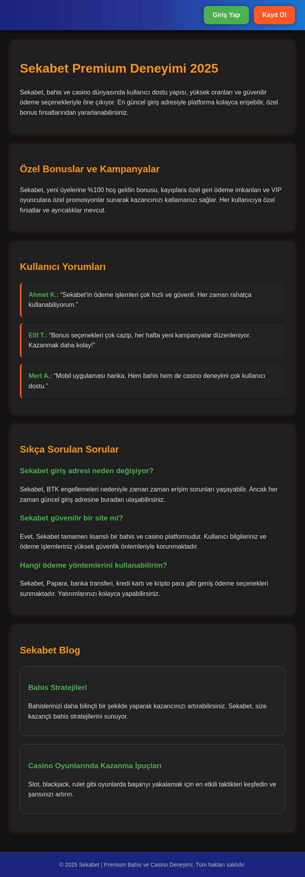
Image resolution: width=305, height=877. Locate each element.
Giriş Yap (226, 15)
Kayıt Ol (274, 15)
